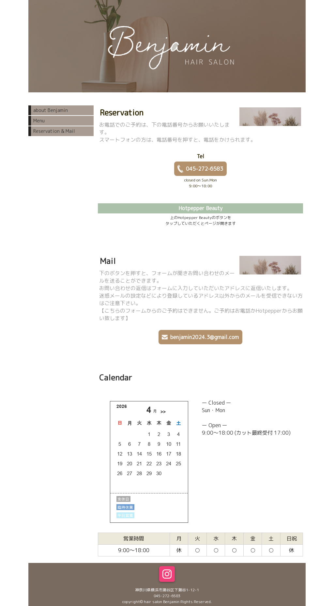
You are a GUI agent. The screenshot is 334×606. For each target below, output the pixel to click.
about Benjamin (50, 110)
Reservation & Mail (54, 131)
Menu (39, 120)
